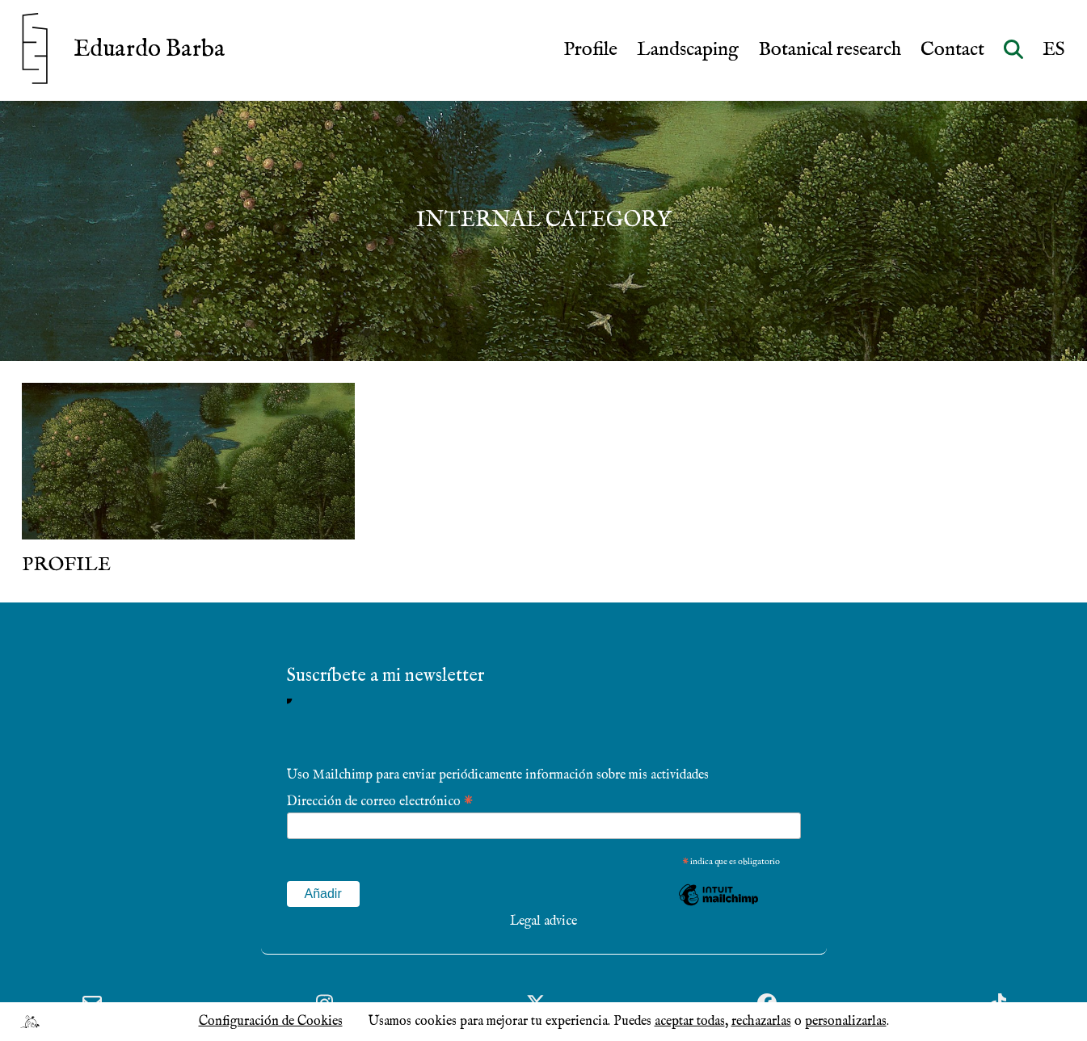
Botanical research (829, 50)
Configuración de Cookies (271, 1022)
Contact (952, 50)
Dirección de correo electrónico (380, 800)
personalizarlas (846, 1022)
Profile (590, 50)
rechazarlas (761, 1022)
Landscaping (688, 50)
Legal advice (543, 921)
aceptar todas (690, 1022)
